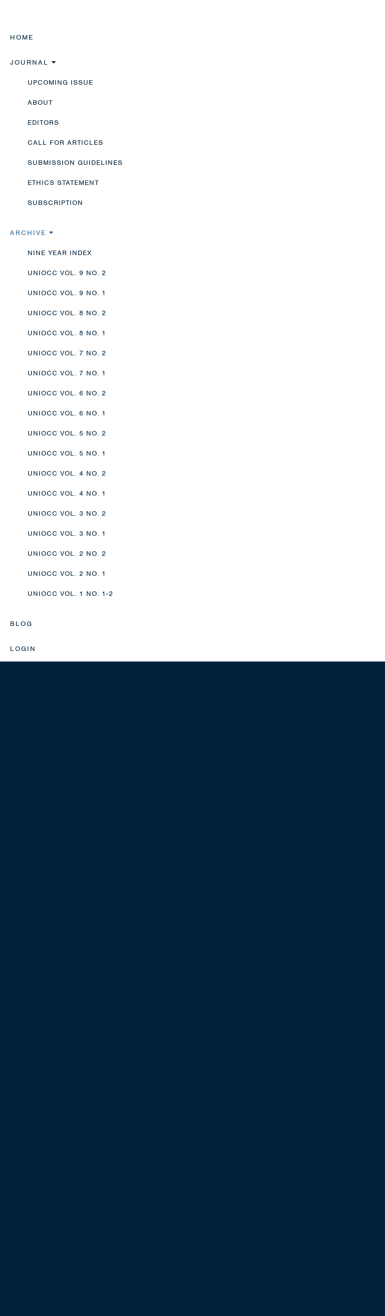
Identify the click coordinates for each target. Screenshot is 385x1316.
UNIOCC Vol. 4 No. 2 (67, 473)
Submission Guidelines (75, 162)
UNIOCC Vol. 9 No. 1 (67, 293)
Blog (21, 623)
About (40, 102)
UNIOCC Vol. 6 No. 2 (67, 393)
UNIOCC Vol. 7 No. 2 (67, 353)
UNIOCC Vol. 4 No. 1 (67, 493)
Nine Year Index (60, 253)
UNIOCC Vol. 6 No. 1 (67, 413)
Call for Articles (65, 142)
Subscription (55, 202)
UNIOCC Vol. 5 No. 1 (67, 453)
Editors (43, 122)
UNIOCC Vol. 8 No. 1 (67, 333)
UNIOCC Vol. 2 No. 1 (67, 573)
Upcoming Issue (60, 82)
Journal (33, 62)
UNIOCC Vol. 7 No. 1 (67, 373)
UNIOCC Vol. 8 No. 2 (67, 313)
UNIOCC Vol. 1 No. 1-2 (70, 593)
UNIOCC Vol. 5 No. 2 (67, 433)
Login (23, 648)
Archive (32, 233)
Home (22, 37)
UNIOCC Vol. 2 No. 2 (67, 553)
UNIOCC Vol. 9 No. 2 (67, 273)
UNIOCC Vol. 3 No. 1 (67, 533)
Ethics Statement (63, 182)
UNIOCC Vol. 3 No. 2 (67, 513)
